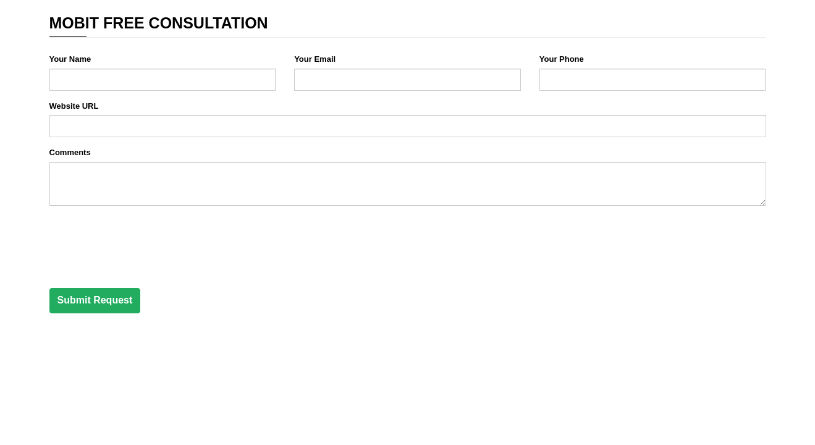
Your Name (70, 59)
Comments (70, 152)
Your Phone (561, 59)
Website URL (74, 106)
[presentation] (143, 239)
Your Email (315, 59)
